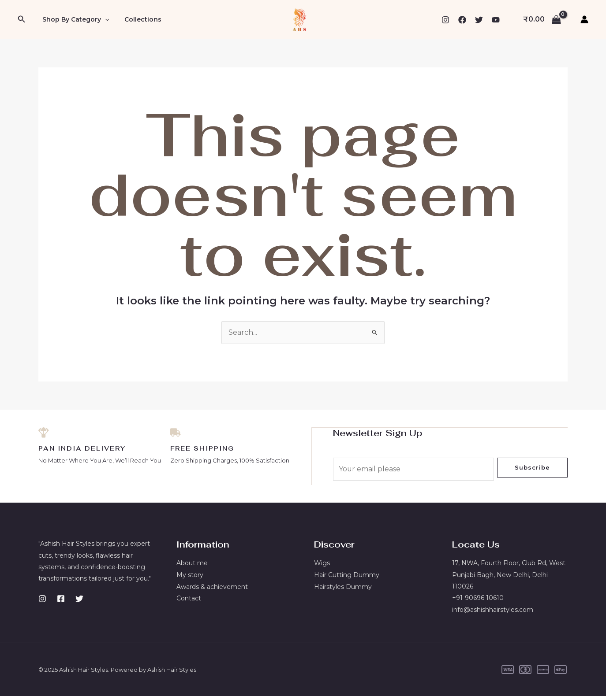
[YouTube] (496, 20)
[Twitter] (479, 20)
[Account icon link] (584, 19)
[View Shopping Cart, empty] (542, 19)
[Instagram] (445, 20)
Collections (138, 19)
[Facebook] (462, 20)
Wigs (322, 563)
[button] (22, 19)
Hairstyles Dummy (343, 586)
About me (192, 563)
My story (189, 574)
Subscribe (532, 467)
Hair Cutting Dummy (346, 574)
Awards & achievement (212, 586)
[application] (103, 19)
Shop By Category (74, 19)
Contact (188, 598)
